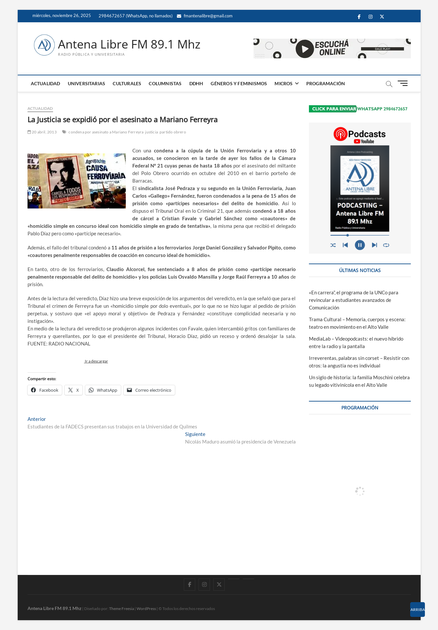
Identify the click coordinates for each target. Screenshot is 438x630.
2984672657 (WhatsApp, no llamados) (135, 15)
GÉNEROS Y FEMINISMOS (239, 83)
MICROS (284, 83)
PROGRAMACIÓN (325, 83)
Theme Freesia (121, 608)
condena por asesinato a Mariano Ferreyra (105, 131)
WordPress (146, 608)
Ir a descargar (96, 361)
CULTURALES (127, 83)
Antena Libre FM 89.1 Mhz (129, 44)
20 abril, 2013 (42, 131)
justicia (151, 131)
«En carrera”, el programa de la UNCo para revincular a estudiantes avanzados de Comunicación (353, 299)
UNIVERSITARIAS (86, 83)
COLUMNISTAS (165, 83)
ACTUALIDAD (45, 83)
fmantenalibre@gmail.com (205, 15)
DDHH (196, 83)
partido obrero (173, 131)
